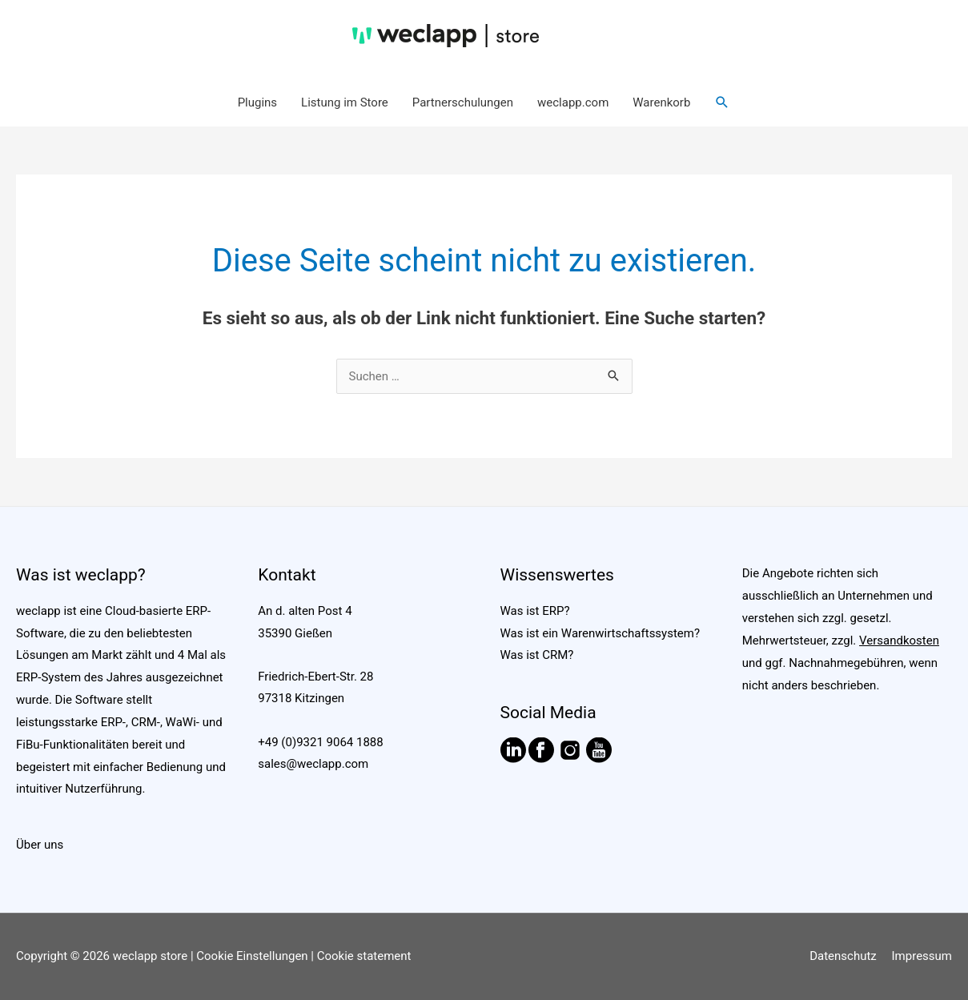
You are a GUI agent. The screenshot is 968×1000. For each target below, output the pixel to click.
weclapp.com (573, 102)
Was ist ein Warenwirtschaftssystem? (600, 633)
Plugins (257, 102)
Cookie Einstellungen (251, 956)
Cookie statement (364, 956)
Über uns (39, 844)
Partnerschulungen (462, 102)
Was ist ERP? (535, 611)
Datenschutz (843, 956)
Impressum (922, 956)
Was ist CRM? (537, 655)
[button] (722, 102)
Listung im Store (344, 102)
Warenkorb (661, 102)
